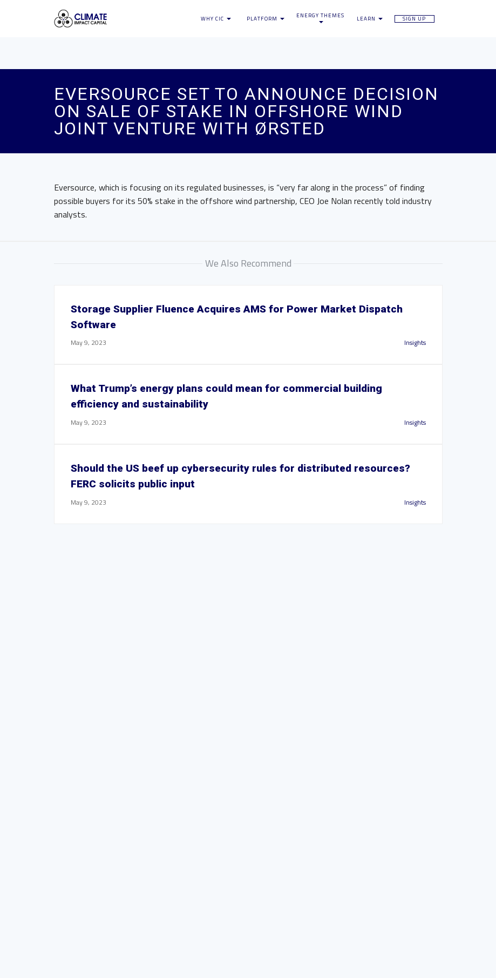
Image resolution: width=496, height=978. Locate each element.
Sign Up (414, 19)
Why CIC (216, 19)
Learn (370, 19)
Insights (415, 342)
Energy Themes (320, 18)
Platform (265, 19)
